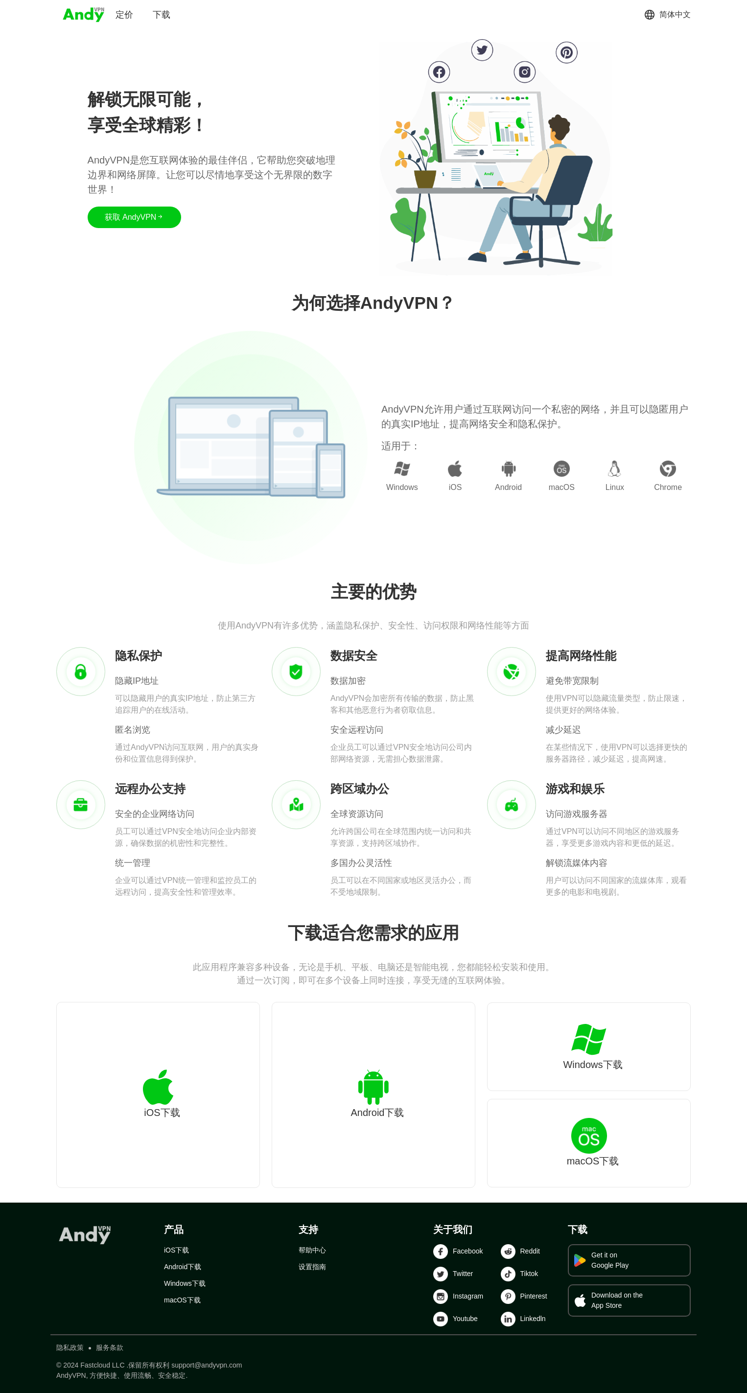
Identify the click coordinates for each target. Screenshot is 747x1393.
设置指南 (312, 1267)
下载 (161, 15)
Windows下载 (185, 1283)
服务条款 (109, 1347)
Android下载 (182, 1267)
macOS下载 (182, 1300)
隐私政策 (70, 1347)
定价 (124, 15)
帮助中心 (312, 1250)
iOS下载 (176, 1250)
